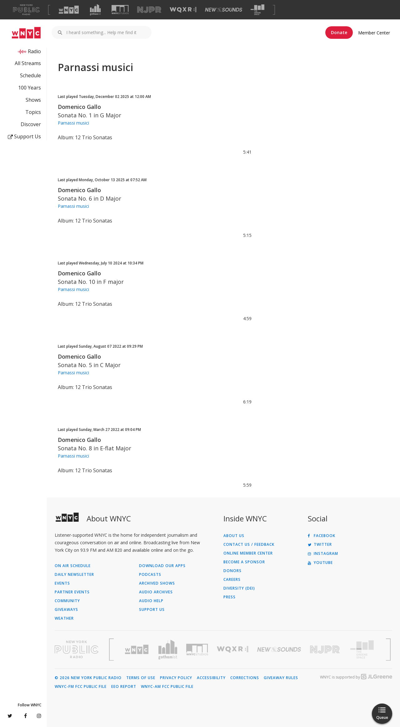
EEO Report (123, 687)
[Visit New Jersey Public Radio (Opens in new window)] (325, 649)
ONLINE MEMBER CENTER (248, 553)
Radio (34, 51)
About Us (233, 536)
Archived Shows (157, 583)
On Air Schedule (73, 566)
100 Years (29, 87)
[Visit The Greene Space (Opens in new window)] (257, 9)
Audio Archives (156, 592)
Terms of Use (140, 678)
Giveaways (66, 610)
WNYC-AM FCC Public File (167, 687)
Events (62, 583)
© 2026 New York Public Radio (88, 678)
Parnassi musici (73, 123)
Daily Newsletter (74, 574)
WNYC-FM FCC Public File (81, 687)
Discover (31, 124)
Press (229, 597)
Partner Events (72, 592)
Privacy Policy (176, 678)
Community (67, 601)
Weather (64, 618)
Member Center (374, 33)
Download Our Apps (162, 566)
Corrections (244, 678)
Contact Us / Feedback (248, 544)
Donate (339, 32)
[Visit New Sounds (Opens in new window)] (223, 10)
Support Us (24, 136)
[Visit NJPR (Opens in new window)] (149, 10)
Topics (33, 112)
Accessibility (211, 678)
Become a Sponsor (244, 562)
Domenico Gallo (79, 106)
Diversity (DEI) (239, 588)
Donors (232, 571)
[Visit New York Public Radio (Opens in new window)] (76, 649)
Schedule (30, 75)
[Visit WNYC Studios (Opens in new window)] (120, 9)
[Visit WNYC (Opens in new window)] (69, 10)
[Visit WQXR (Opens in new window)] (183, 10)
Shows (33, 99)
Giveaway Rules (281, 678)
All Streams (28, 63)
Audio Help (151, 601)
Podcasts (150, 574)
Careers (232, 579)
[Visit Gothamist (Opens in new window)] (95, 9)
